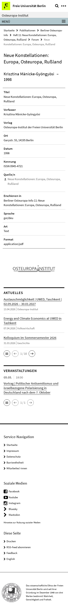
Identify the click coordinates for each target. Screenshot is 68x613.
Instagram (14, 503)
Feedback (12, 553)
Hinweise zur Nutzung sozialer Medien (22, 522)
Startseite (9, 30)
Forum (35, 39)
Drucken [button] (11, 541)
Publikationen (27, 30)
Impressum (13, 450)
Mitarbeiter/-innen (17, 468)
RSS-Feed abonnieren (19, 547)
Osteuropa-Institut (15, 15)
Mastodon (14, 514)
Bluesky (13, 509)
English (11, 559)
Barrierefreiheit (15, 462)
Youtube (13, 497)
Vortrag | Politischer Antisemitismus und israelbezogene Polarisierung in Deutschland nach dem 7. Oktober (31, 387)
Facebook (14, 491)
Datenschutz (13, 456)
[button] (7, 353)
